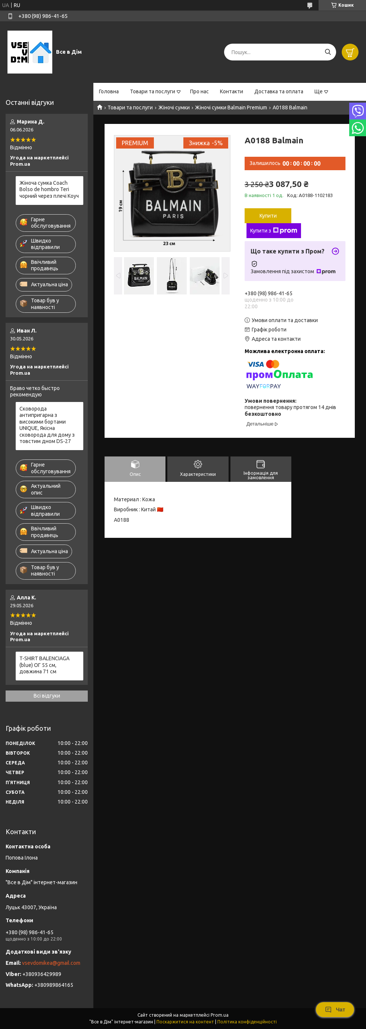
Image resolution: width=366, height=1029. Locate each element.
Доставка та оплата (278, 91)
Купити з (273, 230)
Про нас (199, 91)
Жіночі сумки (174, 107)
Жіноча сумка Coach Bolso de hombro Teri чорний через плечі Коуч (49, 189)
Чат (335, 1009)
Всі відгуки (47, 696)
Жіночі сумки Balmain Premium (231, 107)
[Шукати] (327, 52)
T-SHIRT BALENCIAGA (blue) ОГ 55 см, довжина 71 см (44, 664)
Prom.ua (220, 1015)
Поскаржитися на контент (185, 1021)
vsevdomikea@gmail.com (51, 963)
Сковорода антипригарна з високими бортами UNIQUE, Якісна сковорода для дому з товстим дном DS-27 (47, 425)
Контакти (231, 91)
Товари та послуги (152, 91)
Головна (109, 91)
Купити (268, 216)
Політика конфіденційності (247, 1021)
